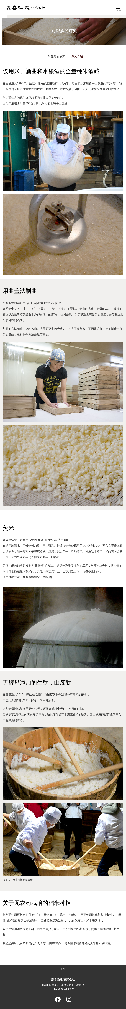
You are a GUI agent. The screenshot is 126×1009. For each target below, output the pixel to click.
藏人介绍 (77, 56)
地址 (63, 968)
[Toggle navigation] (118, 8)
